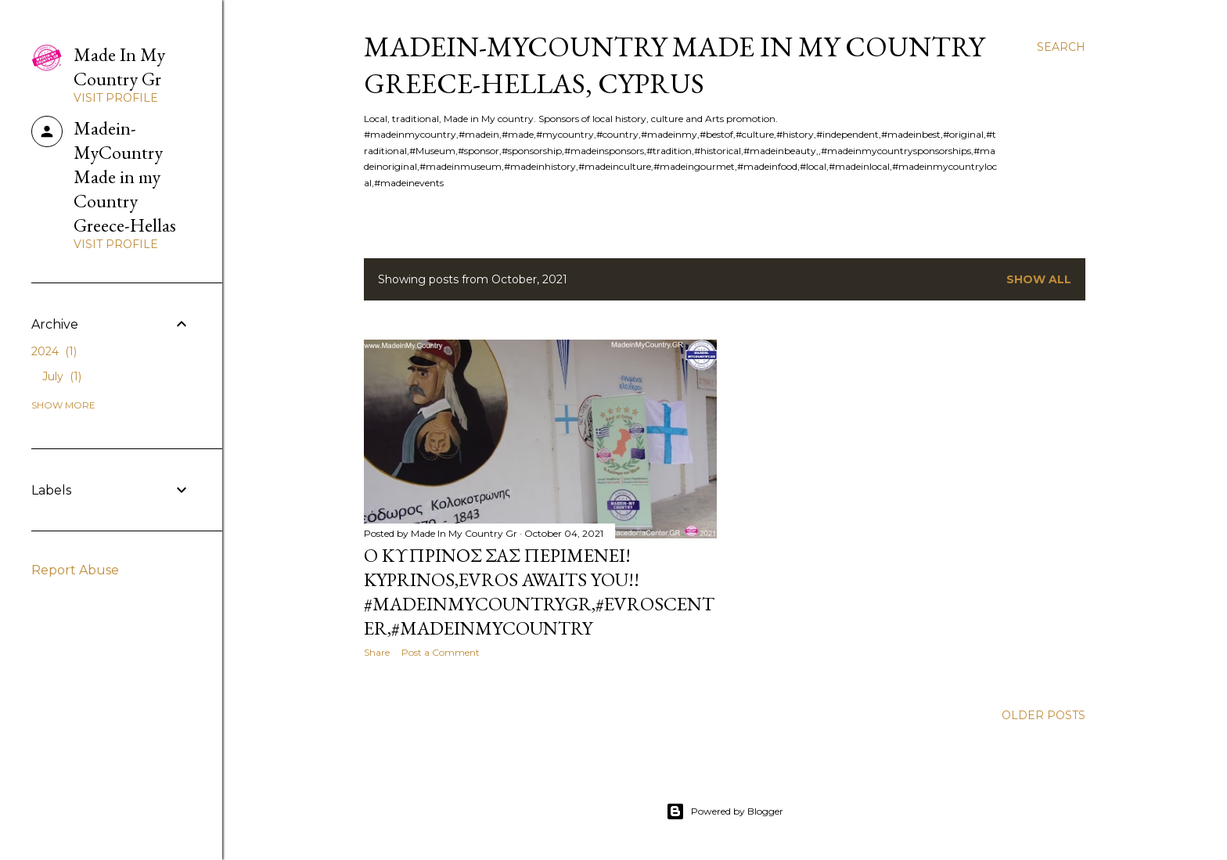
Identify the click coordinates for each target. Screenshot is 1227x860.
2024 (54, 351)
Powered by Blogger (724, 811)
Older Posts (1043, 715)
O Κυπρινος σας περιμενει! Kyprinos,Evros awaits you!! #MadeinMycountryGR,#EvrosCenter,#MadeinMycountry (539, 591)
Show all (1038, 279)
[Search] (1061, 47)
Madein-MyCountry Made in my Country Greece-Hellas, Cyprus (674, 65)
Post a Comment (440, 652)
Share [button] (377, 652)
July (61, 376)
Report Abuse (75, 570)
